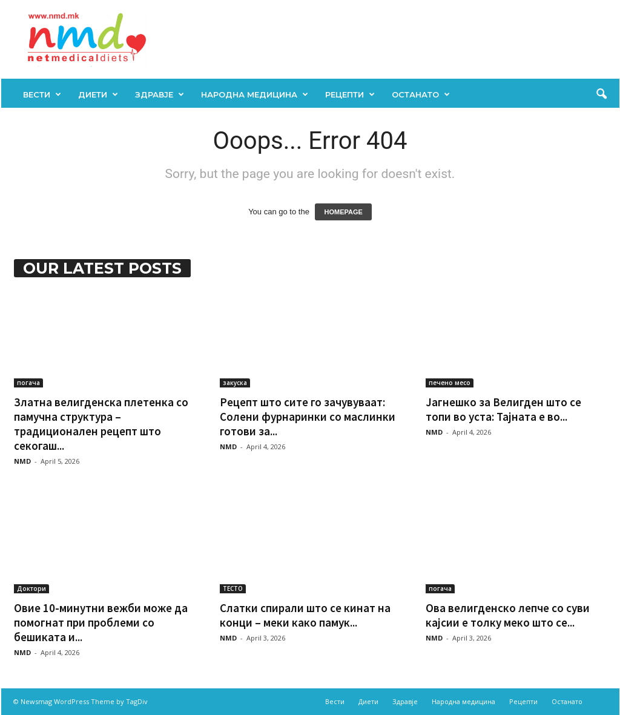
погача (28, 382)
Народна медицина (254, 94)
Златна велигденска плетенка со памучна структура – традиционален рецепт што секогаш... (101, 424)
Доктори (31, 588)
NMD (22, 461)
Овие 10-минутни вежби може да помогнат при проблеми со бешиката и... (101, 622)
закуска (235, 382)
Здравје (159, 94)
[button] (601, 94)
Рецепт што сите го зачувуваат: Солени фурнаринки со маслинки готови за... (307, 416)
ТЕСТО (233, 588)
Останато (421, 94)
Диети (98, 94)
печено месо (449, 382)
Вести (42, 94)
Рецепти (350, 94)
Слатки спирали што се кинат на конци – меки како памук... (305, 615)
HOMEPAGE (343, 212)
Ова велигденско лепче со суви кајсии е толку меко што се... (508, 615)
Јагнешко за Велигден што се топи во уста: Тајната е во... (503, 409)
